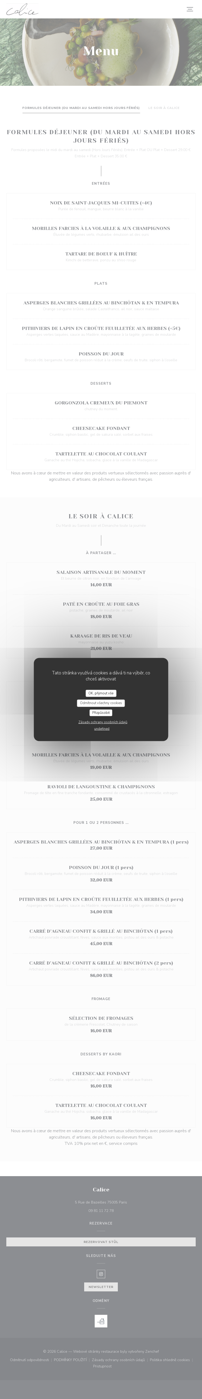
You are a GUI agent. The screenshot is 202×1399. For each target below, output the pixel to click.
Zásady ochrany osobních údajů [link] (102, 722)
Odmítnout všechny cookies (101, 703)
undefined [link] (101, 728)
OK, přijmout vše (100, 693)
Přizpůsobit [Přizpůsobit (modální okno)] (101, 712)
